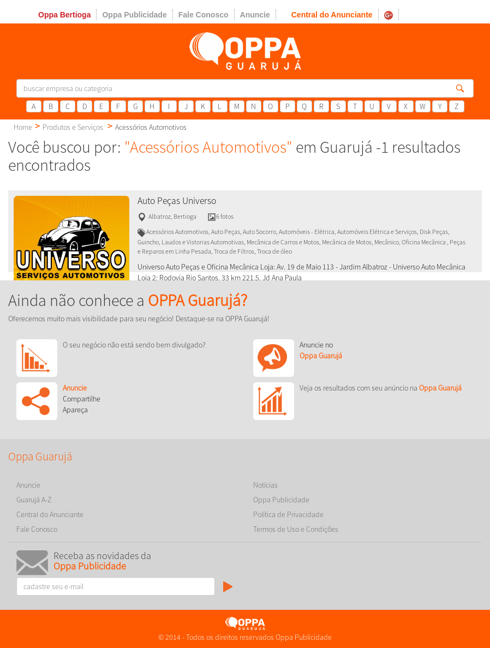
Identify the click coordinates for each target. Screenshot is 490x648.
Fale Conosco (203, 14)
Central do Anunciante (332, 14)
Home (23, 127)
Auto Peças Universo (177, 201)
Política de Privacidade (288, 514)
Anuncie (255, 14)
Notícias (265, 485)
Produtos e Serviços (73, 127)
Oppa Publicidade (134, 14)
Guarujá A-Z (34, 500)
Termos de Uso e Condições (295, 529)
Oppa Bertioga (64, 14)
